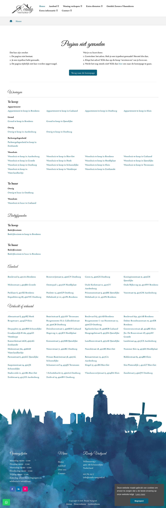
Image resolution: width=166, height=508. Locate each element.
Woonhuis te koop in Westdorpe (61, 168)
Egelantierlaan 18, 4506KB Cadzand (101, 328)
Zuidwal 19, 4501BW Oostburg (60, 376)
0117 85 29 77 (88, 473)
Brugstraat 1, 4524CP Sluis (20, 320)
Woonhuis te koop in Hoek (58, 160)
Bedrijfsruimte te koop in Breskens (24, 234)
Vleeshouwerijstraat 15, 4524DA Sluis (102, 372)
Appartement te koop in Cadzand (62, 110)
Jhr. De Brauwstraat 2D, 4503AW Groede (139, 334)
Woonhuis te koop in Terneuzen (139, 164)
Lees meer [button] (140, 494)
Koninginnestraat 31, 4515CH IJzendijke (137, 278)
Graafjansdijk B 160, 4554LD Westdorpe (21, 334)
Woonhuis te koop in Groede (21, 160)
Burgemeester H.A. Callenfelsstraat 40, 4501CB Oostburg (62, 322)
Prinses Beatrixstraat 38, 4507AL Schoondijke (61, 358)
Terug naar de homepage (83, 72)
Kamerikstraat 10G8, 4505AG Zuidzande (21, 342)
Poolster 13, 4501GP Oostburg (60, 292)
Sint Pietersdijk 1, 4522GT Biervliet (140, 364)
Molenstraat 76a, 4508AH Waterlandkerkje (19, 350)
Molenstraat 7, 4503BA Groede (22, 284)
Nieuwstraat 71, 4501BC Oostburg (61, 348)
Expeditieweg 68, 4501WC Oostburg (24, 296)
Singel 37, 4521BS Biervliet (97, 364)
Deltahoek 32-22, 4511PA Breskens (62, 296)
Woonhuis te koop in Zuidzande (100, 168)
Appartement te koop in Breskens (23, 110)
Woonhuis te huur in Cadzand (22, 202)
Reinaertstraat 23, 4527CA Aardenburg (97, 358)
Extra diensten (94, 6)
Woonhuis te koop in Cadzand (138, 156)
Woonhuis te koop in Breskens (99, 156)
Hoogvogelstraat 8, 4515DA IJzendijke (102, 332)
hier (121, 63)
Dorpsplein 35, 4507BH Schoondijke (24, 328)
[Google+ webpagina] (25, 489)
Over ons (62, 469)
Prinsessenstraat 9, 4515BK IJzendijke (102, 292)
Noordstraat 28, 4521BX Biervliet (100, 348)
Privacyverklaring (80, 503)
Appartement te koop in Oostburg (101, 110)
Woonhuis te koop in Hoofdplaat (100, 160)
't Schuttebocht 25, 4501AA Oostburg (63, 372)
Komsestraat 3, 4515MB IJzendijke (62, 340)
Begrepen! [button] (139, 501)
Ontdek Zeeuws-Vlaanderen (120, 6)
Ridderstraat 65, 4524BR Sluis (137, 356)
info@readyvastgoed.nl (94, 477)
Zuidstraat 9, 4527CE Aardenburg (23, 376)
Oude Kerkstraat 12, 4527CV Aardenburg (98, 286)
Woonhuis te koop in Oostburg (22, 164)
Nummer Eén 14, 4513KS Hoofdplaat (141, 348)
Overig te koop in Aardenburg (22, 131)
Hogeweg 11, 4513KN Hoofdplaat (61, 332)
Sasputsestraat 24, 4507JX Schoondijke (19, 366)
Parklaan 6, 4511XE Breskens (21, 292)
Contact (67, 10)
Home (42, 6)
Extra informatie (48, 10)
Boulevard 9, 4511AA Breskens (22, 276)
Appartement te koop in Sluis (137, 110)
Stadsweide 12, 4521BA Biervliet (22, 372)
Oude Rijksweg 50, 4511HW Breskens (141, 284)
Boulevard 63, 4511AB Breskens (99, 316)
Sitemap (69, 503)
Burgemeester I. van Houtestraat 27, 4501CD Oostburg (101, 322)
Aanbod (54, 6)
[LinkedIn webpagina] (18, 489)
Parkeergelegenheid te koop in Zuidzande (22, 143)
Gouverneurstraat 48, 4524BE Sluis (140, 328)
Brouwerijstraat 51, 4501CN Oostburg (63, 276)
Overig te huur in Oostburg (20, 192)
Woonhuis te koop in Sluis (97, 164)
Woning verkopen (72, 6)
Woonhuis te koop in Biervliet (60, 156)
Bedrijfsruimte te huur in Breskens (24, 253)
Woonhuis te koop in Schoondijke (62, 164)
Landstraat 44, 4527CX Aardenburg (140, 340)
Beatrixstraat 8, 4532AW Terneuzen (62, 316)
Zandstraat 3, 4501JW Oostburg (138, 372)
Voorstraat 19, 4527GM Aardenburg (140, 292)
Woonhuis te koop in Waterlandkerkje (17, 170)
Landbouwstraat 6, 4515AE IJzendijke (102, 340)
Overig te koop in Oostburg (59, 131)
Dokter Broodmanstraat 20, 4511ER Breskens (140, 322)
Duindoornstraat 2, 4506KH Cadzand (63, 328)
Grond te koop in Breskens (20, 121)
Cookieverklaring (94, 503)
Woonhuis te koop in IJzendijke (138, 160)
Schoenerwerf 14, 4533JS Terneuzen (62, 364)
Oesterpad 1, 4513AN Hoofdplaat (61, 284)
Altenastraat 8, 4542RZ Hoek (21, 316)
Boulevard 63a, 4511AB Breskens (139, 316)
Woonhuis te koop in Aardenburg (24, 156)
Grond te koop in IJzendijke (59, 121)
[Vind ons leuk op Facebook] (12, 489)
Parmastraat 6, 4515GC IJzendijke (23, 356)
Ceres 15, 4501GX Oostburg (97, 276)
